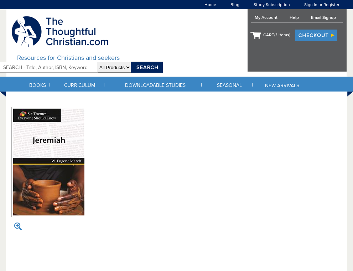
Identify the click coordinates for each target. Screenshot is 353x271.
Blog (234, 4)
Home (210, 4)
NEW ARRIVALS (282, 86)
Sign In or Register (321, 4)
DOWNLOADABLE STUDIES (155, 85)
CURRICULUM (79, 85)
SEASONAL (229, 85)
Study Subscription (272, 4)
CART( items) (276, 34)
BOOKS (37, 85)
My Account (266, 17)
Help (294, 17)
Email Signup (323, 17)
